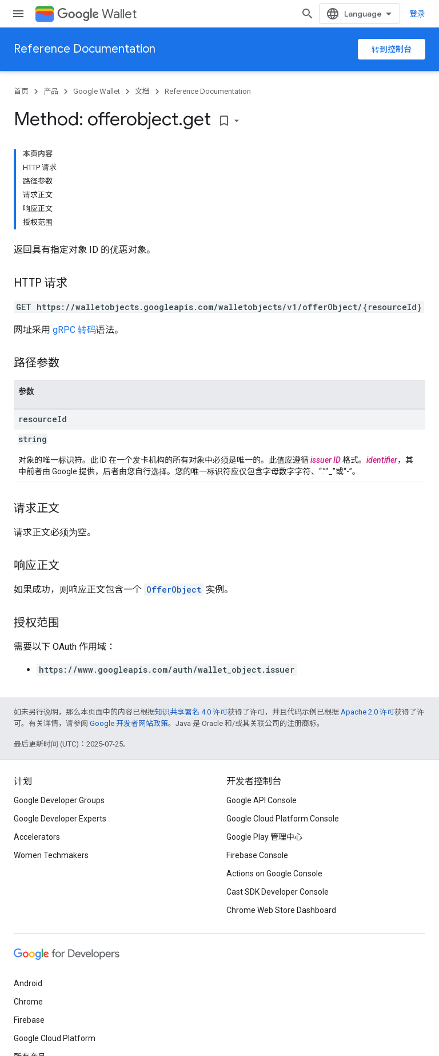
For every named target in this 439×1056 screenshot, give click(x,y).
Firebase (29, 1020)
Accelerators (37, 836)
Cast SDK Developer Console (277, 891)
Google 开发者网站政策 (129, 723)
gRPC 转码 (74, 329)
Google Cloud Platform (54, 1038)
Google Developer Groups (59, 800)
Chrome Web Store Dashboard (281, 910)
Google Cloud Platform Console (282, 818)
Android (28, 983)
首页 (21, 91)
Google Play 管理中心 (264, 836)
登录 (417, 13)
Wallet (97, 14)
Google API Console (261, 800)
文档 (142, 91)
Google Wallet (96, 91)
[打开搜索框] (307, 14)
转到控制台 (392, 49)
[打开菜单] (18, 13)
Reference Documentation (84, 49)
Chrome (28, 1001)
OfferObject (173, 589)
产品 (50, 91)
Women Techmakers (51, 855)
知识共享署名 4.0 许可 (191, 712)
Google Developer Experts (60, 818)
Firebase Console (257, 855)
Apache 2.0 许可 (367, 712)
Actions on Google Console (274, 873)
